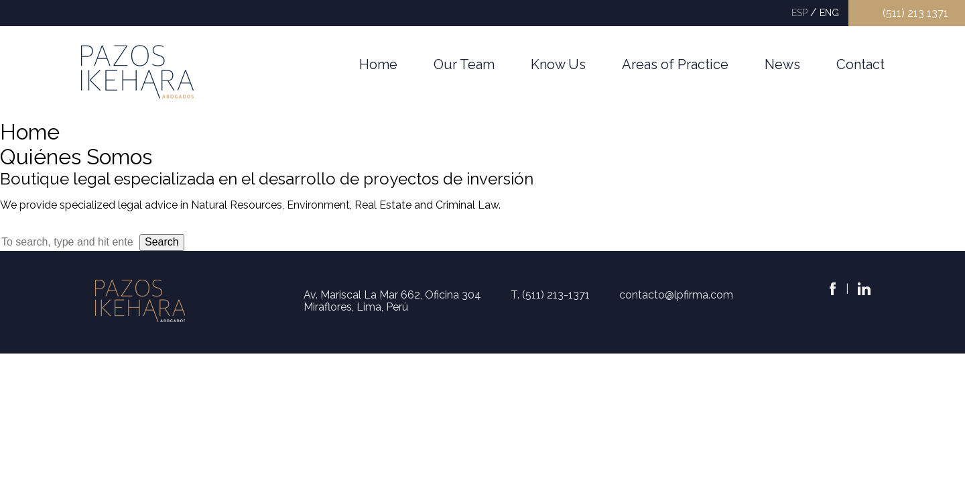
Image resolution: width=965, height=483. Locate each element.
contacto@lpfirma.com (676, 294)
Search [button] (162, 242)
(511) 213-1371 (556, 294)
